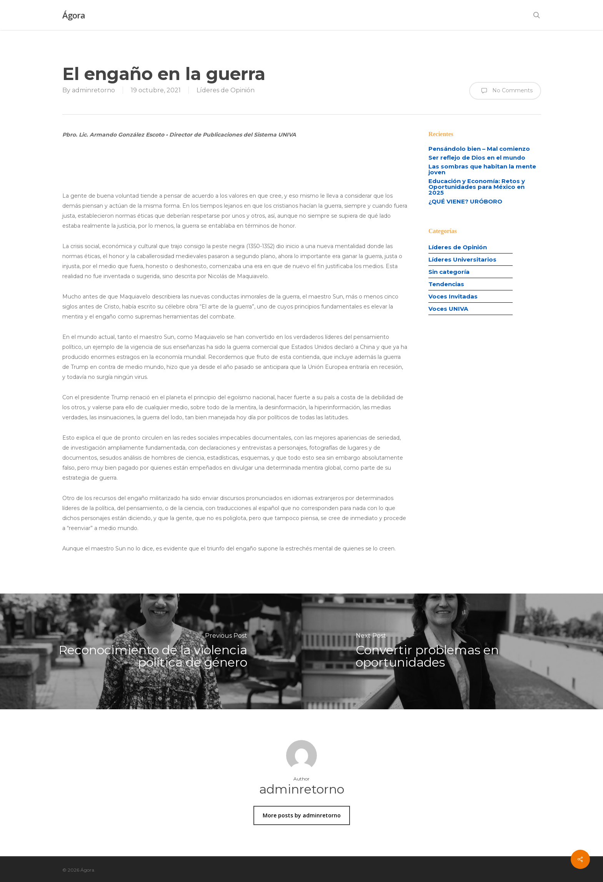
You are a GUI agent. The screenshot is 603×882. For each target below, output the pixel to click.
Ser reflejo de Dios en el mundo (476, 157)
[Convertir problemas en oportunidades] (452, 651)
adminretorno (93, 90)
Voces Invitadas (453, 296)
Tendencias (446, 284)
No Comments (505, 91)
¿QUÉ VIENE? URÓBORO (465, 201)
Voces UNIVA (448, 309)
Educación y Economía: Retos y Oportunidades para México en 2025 (476, 186)
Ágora (73, 15)
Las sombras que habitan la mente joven (482, 169)
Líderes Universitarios (462, 260)
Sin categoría (449, 272)
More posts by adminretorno (302, 815)
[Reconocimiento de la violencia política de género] (151, 651)
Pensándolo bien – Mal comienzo (479, 149)
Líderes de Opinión (226, 90)
